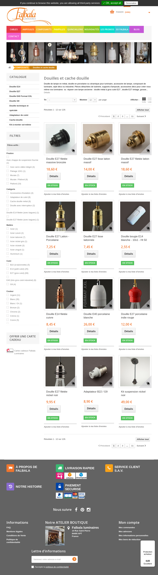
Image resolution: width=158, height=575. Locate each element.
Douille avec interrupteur (22, 205)
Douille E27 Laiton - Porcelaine (57, 238)
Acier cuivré (17, 233)
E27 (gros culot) (19, 273)
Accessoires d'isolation (21, 193)
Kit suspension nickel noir (133, 393)
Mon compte (129, 522)
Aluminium (16, 254)
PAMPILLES (59, 29)
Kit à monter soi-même (20, 125)
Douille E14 (14, 86)
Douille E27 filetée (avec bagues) (22, 220)
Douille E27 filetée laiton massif (135, 160)
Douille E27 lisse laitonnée (93, 238)
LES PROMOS (107, 29)
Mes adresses (125, 531)
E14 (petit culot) (19, 269)
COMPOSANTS (43, 29)
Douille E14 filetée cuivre (56, 316)
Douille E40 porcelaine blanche (97, 316)
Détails (47, 92)
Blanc (14, 299)
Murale (14, 175)
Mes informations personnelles (133, 535)
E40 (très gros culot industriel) (21, 280)
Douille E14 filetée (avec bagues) (22, 212)
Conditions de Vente (16, 535)
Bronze (15, 307)
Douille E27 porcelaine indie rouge (134, 316)
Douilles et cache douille (43, 68)
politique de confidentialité (57, 567)
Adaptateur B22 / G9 (96, 391)
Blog (136, 29)
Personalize (131, 3)
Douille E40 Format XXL (20, 96)
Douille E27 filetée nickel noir (56, 393)
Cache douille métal (20, 201)
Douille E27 (14, 91)
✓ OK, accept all (112, 3)
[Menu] (153, 542)
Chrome (15, 312)
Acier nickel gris (18, 241)
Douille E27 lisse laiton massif (97, 160)
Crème (14, 316)
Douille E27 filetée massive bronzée (56, 160)
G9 (13, 284)
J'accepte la (52, 567)
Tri (45, 100)
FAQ (8, 527)
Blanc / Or (16, 303)
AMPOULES (28, 29)
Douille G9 (14, 101)
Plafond (15, 183)
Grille (144, 100)
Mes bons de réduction (130, 539)
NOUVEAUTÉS (92, 29)
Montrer (83, 100)
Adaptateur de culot (18, 115)
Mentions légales (14, 531)
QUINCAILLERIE (75, 29)
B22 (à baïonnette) (20, 265)
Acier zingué (17, 250)
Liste (150, 100)
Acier (14, 229)
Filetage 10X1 (18, 171)
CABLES (14, 29)
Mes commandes (127, 527)
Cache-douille (16, 120)
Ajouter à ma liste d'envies (56, 194)
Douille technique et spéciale (19, 108)
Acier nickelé (17, 245)
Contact (13, 36)
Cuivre (14, 320)
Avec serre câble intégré (22, 167)
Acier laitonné (17, 237)
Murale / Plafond (19, 179)
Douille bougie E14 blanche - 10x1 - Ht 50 (134, 238)
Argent (15, 295)
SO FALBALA (122, 29)
